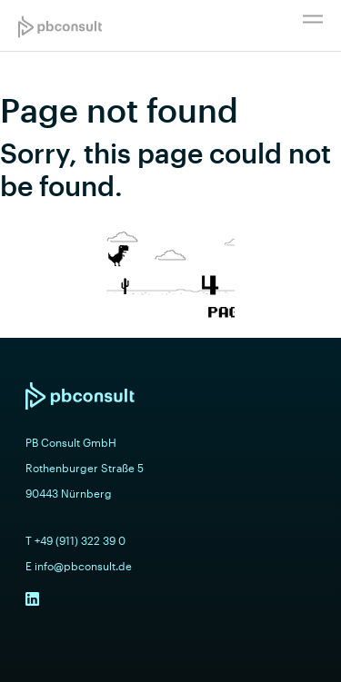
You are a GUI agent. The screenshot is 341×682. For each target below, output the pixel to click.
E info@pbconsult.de (78, 565)
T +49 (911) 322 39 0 (75, 540)
